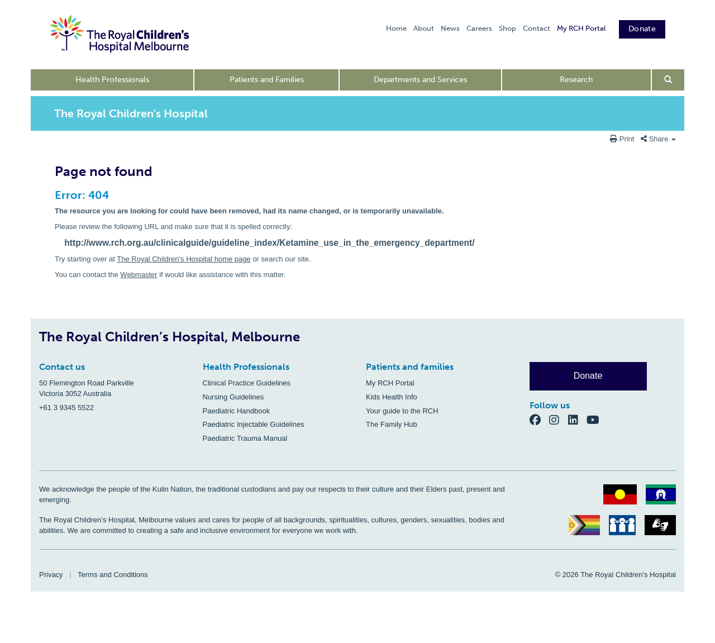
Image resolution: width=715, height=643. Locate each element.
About (423, 28)
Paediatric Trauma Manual (245, 438)
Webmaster (138, 274)
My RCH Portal (581, 28)
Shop (507, 28)
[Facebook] (540, 420)
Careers (479, 28)
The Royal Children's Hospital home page (184, 259)
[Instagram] (558, 420)
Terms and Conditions (113, 574)
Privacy (51, 574)
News (450, 28)
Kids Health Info (391, 397)
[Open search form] (668, 80)
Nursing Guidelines (233, 397)
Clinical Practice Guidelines (247, 383)
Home (396, 28)
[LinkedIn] (577, 420)
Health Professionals (112, 79)
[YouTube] (596, 420)
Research (576, 79)
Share (658, 139)
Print (623, 139)
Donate (642, 29)
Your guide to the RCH (402, 411)
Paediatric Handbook (236, 411)
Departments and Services (420, 79)
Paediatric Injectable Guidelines (253, 424)
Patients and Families (267, 79)
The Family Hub (391, 424)
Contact (536, 28)
